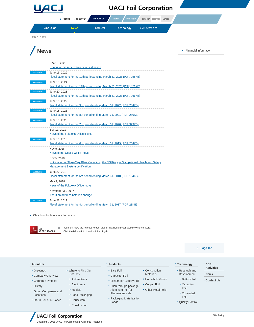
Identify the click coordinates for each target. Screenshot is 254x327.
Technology (184, 264)
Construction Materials (153, 272)
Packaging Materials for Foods (125, 300)
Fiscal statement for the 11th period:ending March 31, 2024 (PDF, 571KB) (95, 86)
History (38, 286)
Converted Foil (188, 295)
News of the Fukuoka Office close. (71, 133)
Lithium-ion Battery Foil (125, 280)
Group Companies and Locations (48, 293)
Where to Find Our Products (80, 272)
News (209, 274)
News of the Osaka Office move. (69, 152)
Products (115, 264)
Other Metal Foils (155, 289)
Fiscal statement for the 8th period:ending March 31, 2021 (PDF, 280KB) (94, 114)
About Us (38, 264)
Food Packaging (82, 294)
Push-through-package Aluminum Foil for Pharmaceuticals (125, 289)
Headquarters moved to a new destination (75, 67)
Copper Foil (152, 284)
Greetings (40, 270)
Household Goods (156, 279)
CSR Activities (212, 266)
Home (33, 36)
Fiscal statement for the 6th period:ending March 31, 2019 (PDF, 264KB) (94, 143)
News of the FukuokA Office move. (71, 185)
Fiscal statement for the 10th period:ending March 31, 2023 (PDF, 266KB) (95, 95)
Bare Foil (116, 270)
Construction (79, 305)
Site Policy (218, 315)
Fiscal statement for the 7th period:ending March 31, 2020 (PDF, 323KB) (94, 124)
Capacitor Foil (119, 275)
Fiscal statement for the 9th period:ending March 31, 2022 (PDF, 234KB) (94, 105)
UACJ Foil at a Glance (47, 300)
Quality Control (188, 302)
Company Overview (46, 275)
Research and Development (187, 272)
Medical (76, 289)
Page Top (206, 248)
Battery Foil (189, 279)
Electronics (78, 284)
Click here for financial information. (54, 215)
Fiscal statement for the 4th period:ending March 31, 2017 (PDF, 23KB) (93, 204)
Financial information (198, 50)
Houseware (79, 300)
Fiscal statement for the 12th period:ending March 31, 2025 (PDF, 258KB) (95, 76)
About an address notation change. (71, 195)
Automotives (79, 279)
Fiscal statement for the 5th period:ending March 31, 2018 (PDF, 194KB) (94, 176)
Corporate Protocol (45, 280)
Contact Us (213, 280)
